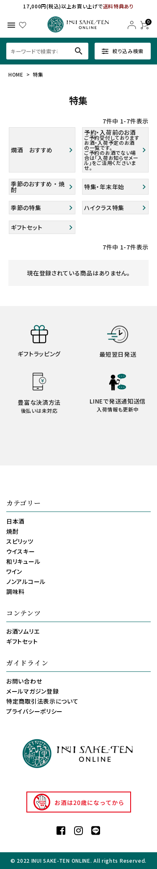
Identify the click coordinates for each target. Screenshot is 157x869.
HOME (15, 74)
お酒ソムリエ (22, 631)
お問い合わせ (24, 681)
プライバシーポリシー (34, 711)
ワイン (14, 571)
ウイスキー (20, 551)
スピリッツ (19, 541)
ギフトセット (22, 641)
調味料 (15, 591)
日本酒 (15, 521)
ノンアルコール (26, 581)
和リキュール (23, 561)
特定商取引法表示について (42, 701)
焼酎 (12, 531)
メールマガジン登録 (32, 691)
